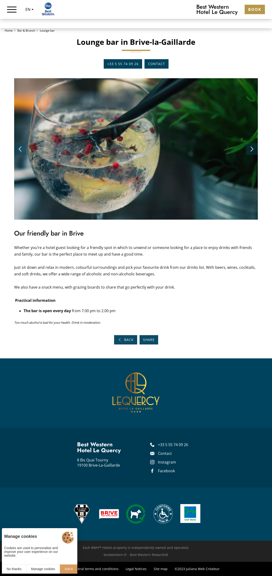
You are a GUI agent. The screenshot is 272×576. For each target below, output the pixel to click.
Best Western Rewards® (149, 554)
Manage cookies (43, 569)
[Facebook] (172, 470)
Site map (161, 569)
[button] (20, 150)
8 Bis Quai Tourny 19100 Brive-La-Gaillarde (98, 462)
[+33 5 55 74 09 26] (172, 444)
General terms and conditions (95, 569)
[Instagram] (172, 462)
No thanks (14, 569)
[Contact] (172, 453)
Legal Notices (136, 569)
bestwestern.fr (115, 554)
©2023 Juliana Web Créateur (197, 569)
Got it (69, 569)
